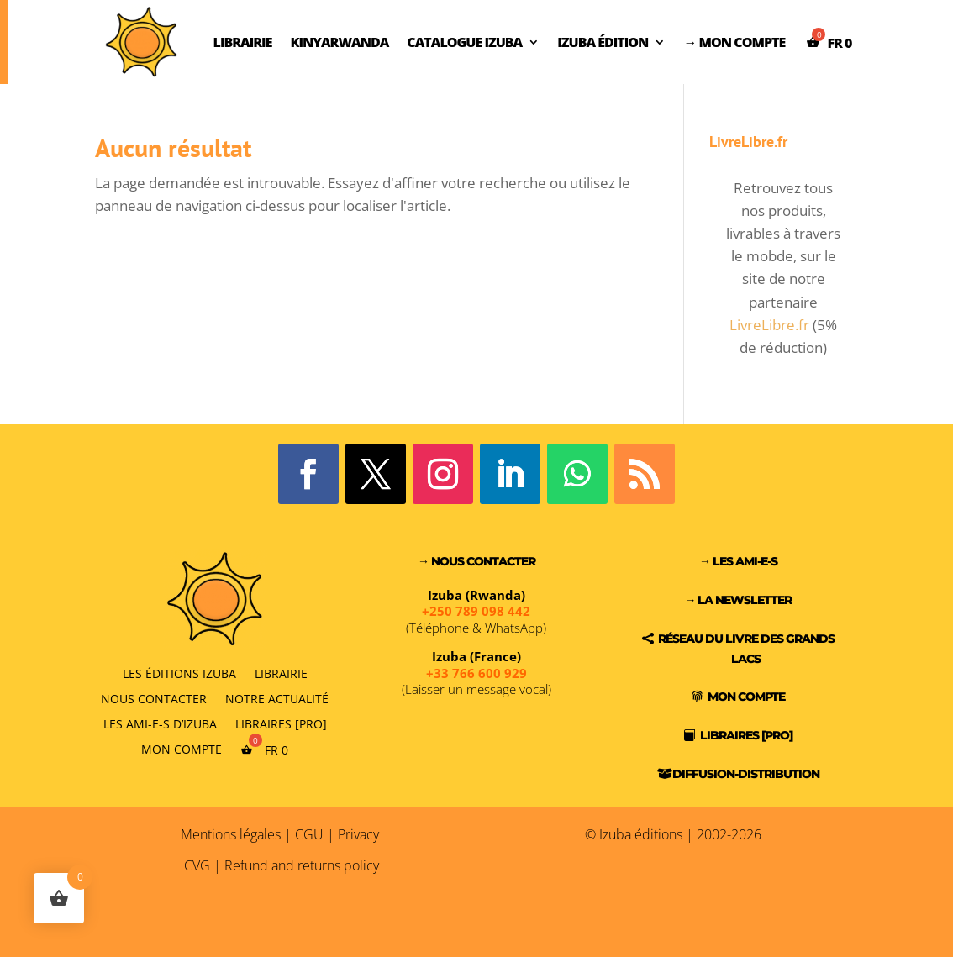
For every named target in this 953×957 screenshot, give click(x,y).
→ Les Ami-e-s (738, 561)
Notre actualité (277, 698)
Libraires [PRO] (281, 723)
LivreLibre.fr (769, 324)
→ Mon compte (734, 42)
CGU (309, 834)
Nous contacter (154, 698)
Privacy (358, 834)
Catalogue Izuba (464, 42)
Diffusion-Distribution (745, 773)
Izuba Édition (602, 42)
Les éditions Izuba (179, 672)
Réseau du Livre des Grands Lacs (746, 648)
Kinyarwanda (339, 42)
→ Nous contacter (476, 561)
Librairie (242, 42)
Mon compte (181, 748)
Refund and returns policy (301, 865)
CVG (197, 865)
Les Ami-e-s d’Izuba (160, 723)
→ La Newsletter (738, 599)
